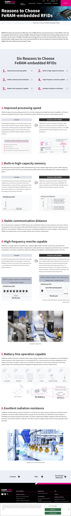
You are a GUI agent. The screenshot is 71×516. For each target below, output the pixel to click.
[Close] (68, 509)
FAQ (48, 0)
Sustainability (46, 3)
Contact (66, 3)
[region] (35, 509)
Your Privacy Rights (53, 506)
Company (54, 3)
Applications (31, 3)
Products (39, 3)
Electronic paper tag (42, 493)
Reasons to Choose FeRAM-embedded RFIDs (26, 502)
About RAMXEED (23, 4)
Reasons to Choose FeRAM (22, 496)
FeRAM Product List (20, 498)
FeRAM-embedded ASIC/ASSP (22, 500)
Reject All (53, 509)
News (44, 0)
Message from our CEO (59, 499)
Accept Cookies (53, 513)
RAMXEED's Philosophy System (61, 501)
